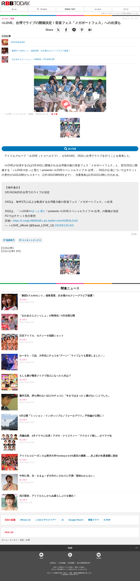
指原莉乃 (10, 240)
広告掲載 (62, 563)
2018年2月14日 (64, 225)
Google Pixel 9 (75, 520)
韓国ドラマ (93, 520)
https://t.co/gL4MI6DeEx (28, 220)
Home (41, 558)
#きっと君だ (38, 211)
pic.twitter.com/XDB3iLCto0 (61, 220)
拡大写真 (72, 149)
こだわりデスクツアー (45, 520)
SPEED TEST (70, 9)
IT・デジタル (42, 9)
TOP (70, 548)
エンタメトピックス (31, 240)
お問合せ (53, 563)
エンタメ (98, 9)
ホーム (14, 9)
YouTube (98, 558)
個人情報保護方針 (83, 563)
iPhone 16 (25, 520)
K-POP (107, 520)
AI (62, 520)
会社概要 (71, 563)
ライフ (125, 9)
